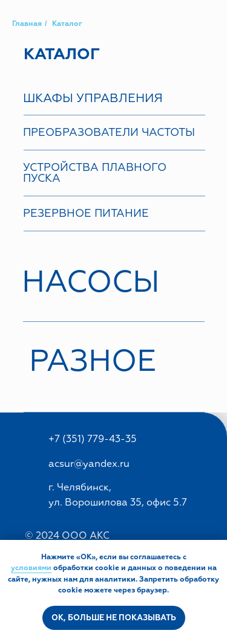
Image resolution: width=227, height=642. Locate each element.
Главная (27, 23)
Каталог (67, 23)
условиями (31, 568)
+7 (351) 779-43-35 (92, 439)
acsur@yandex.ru (89, 464)
